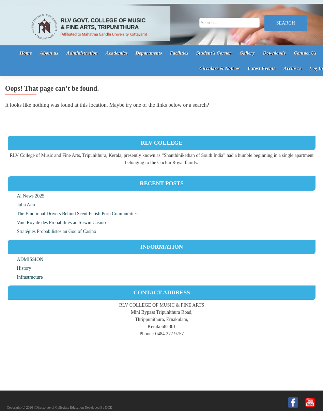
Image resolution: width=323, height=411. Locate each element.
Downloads (274, 53)
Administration (82, 53)
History (24, 268)
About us (49, 53)
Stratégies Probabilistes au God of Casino (56, 231)
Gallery (247, 53)
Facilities (179, 53)
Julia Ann (26, 204)
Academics (116, 53)
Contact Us (305, 53)
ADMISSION (30, 259)
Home (25, 53)
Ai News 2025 (30, 196)
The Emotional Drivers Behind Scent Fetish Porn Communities (77, 213)
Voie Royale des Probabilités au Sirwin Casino (61, 222)
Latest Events (261, 68)
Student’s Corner (214, 53)
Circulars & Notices (219, 68)
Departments (149, 53)
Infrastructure (30, 277)
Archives (292, 68)
